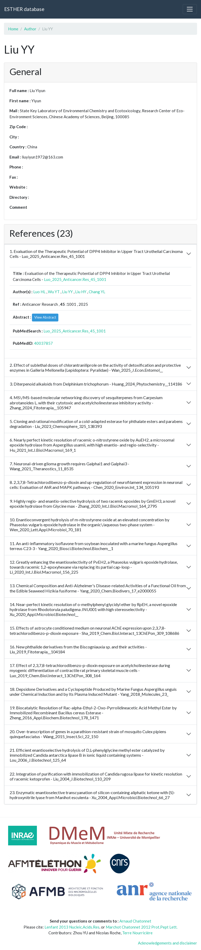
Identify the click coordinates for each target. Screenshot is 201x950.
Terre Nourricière (137, 932)
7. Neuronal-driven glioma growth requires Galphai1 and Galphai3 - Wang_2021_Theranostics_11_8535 (69, 466)
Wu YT (54, 291)
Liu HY (80, 291)
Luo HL (39, 291)
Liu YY (67, 291)
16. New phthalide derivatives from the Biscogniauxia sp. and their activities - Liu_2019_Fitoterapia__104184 (78, 649)
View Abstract (45, 317)
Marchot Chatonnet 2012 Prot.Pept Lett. (141, 927)
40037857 (43, 343)
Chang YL (97, 291)
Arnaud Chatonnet (135, 921)
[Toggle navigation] (190, 9)
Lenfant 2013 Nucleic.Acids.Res (71, 927)
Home (13, 28)
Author (30, 28)
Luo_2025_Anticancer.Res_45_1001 (75, 279)
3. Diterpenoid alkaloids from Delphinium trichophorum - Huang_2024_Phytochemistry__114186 (96, 383)
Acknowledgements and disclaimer (167, 943)
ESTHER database (24, 9)
